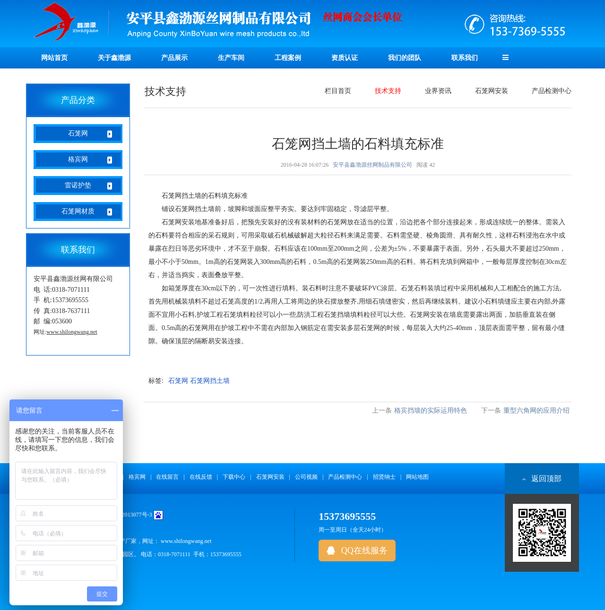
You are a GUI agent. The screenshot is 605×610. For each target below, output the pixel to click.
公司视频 (306, 477)
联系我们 (78, 249)
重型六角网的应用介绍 (536, 410)
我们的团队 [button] (404, 57)
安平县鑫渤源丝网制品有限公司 (372, 164)
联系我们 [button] (464, 57)
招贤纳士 (384, 477)
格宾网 (78, 159)
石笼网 (78, 133)
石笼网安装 (491, 90)
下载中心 (234, 477)
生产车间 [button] (231, 57)
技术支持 (388, 90)
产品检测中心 (551, 90)
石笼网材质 (78, 211)
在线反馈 (201, 477)
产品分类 (78, 100)
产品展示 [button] (174, 57)
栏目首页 (338, 90)
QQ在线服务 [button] (357, 550)
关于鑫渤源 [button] (114, 57)
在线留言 (167, 477)
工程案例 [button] (288, 57)
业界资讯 (438, 90)
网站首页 (54, 57)
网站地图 (417, 477)
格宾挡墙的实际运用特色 (430, 410)
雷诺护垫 (78, 185)
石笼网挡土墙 (210, 380)
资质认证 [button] (344, 57)
